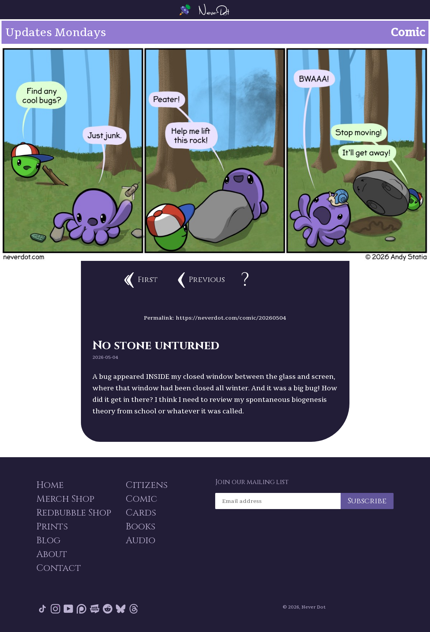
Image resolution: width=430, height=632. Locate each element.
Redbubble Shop (73, 513)
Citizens (147, 485)
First (141, 280)
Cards (141, 513)
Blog (48, 540)
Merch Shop (65, 499)
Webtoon (94, 609)
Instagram (55, 609)
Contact (58, 568)
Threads (133, 609)
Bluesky (120, 609)
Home (50, 485)
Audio (140, 540)
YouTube (68, 609)
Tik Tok (42, 609)
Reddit (107, 609)
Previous (201, 280)
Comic (141, 499)
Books (140, 527)
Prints (52, 527)
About (51, 554)
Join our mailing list (251, 482)
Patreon (81, 609)
